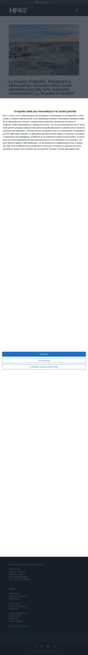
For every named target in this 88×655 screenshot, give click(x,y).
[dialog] (44, 327)
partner (18, 116)
